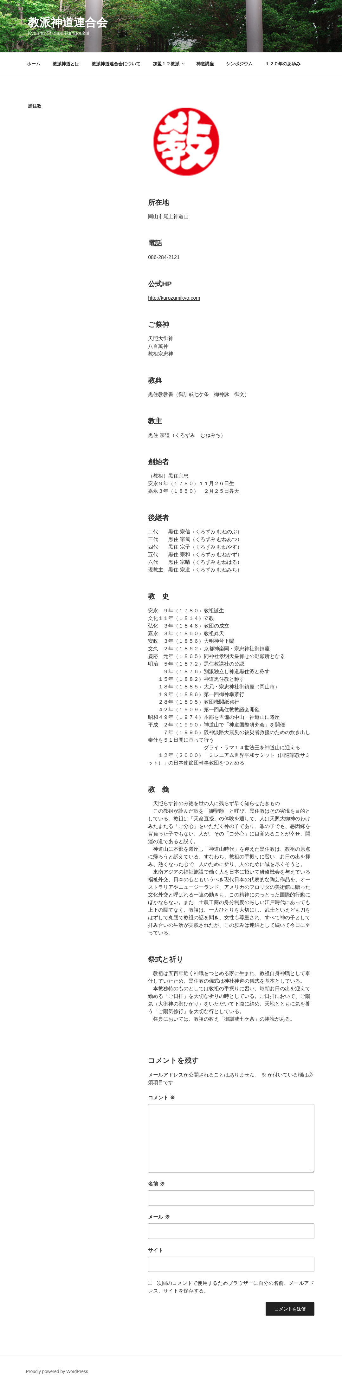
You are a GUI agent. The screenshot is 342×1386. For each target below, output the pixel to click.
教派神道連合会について (116, 63)
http (152, 298)
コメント (161, 1097)
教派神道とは (66, 63)
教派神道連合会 (68, 22)
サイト (155, 1250)
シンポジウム (239, 63)
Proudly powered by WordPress (57, 1371)
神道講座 (205, 63)
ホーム (33, 63)
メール (159, 1217)
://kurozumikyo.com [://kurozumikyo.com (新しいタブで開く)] (178, 298)
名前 (156, 1184)
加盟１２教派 (169, 63)
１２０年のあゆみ (282, 63)
